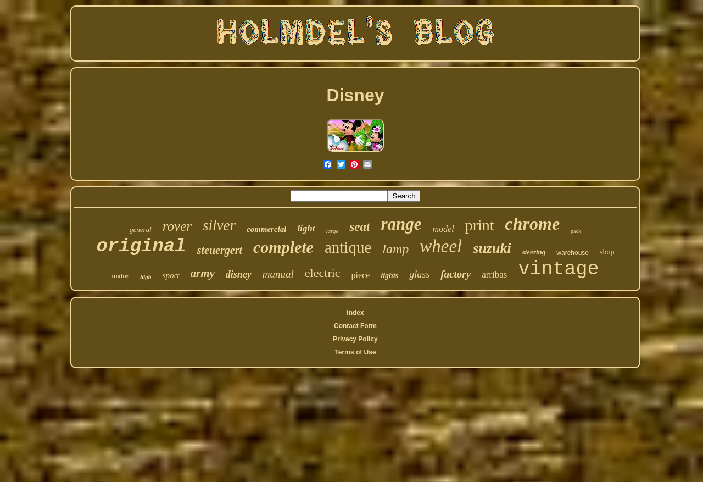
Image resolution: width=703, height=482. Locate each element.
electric (323, 273)
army (203, 273)
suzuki (492, 248)
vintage (558, 269)
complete (283, 247)
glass (419, 274)
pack (576, 231)
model (443, 229)
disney (239, 274)
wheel (441, 246)
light (306, 228)
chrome (532, 224)
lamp (395, 249)
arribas (494, 274)
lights (389, 276)
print (479, 225)
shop (607, 252)
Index (355, 313)
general (141, 229)
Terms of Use (355, 352)
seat (359, 227)
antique (348, 247)
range (401, 224)
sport (171, 275)
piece (361, 275)
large (332, 231)
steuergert (219, 250)
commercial (266, 229)
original (141, 246)
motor (120, 276)
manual (278, 274)
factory (455, 274)
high (146, 277)
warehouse (572, 253)
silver (219, 225)
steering (534, 252)
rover (177, 226)
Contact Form (355, 326)
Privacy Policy (355, 339)
